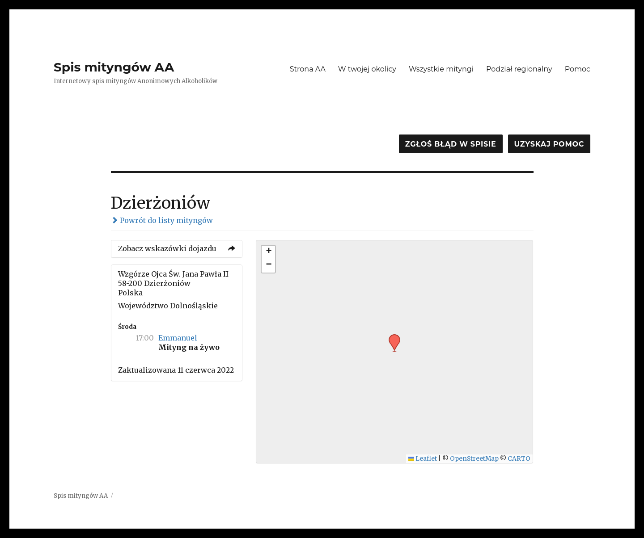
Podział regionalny (519, 69)
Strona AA (308, 69)
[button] (391, 337)
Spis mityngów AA (114, 67)
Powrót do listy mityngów (162, 220)
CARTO (519, 458)
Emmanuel (177, 337)
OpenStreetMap (474, 458)
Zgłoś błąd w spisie (450, 144)
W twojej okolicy (367, 69)
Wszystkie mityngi (441, 69)
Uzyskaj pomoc (549, 144)
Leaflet (422, 458)
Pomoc (577, 69)
